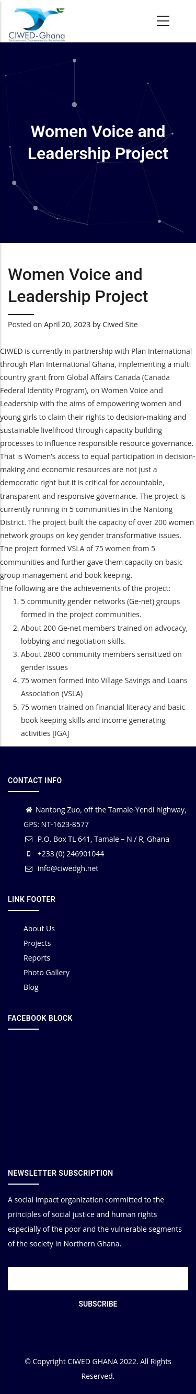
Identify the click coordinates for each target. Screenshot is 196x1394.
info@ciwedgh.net (61, 868)
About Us (39, 928)
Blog (31, 987)
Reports (37, 958)
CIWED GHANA (92, 1361)
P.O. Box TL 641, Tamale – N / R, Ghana (96, 839)
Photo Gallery (47, 972)
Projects (37, 943)
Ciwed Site (119, 324)
